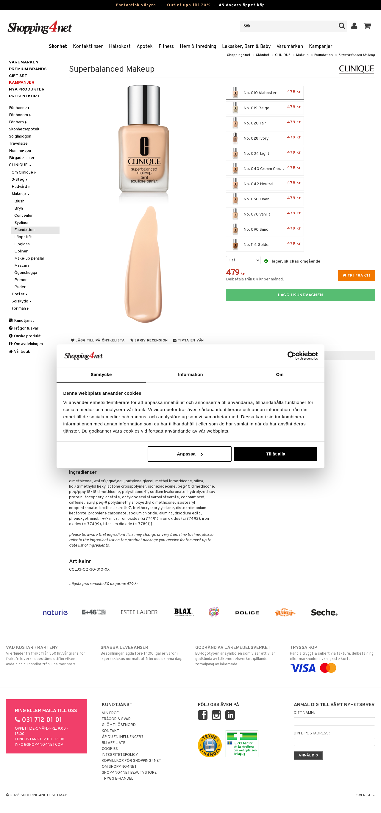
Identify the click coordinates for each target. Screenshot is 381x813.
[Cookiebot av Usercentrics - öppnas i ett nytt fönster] (292, 355)
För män (21, 308)
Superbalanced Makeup (356, 55)
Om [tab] (279, 374)
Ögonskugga (25, 272)
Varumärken (290, 47)
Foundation (323, 55)
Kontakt (110, 731)
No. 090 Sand (265, 229)
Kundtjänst (21, 320)
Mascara (21, 265)
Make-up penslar (29, 258)
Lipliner (21, 251)
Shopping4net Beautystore (129, 772)
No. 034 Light (265, 154)
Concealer (23, 215)
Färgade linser (22, 157)
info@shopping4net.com (39, 744)
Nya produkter (27, 89)
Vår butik (19, 351)
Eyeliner (21, 222)
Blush (19, 201)
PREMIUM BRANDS (27, 69)
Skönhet (58, 47)
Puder (20, 287)
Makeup (302, 55)
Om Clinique (24, 172)
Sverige (365, 795)
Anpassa (190, 453)
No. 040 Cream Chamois (265, 169)
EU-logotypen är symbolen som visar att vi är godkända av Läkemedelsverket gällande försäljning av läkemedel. (237, 656)
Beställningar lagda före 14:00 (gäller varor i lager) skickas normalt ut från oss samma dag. (143, 653)
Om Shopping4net (119, 766)
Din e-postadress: (312, 733)
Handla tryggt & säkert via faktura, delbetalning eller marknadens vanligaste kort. (332, 658)
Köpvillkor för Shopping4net (131, 761)
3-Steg (20, 179)
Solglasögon (20, 136)
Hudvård (21, 186)
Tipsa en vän (188, 340)
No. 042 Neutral (265, 184)
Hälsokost (120, 47)
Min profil (112, 713)
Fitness (166, 47)
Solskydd (22, 301)
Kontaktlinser (88, 47)
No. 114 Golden (265, 245)
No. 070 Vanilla (265, 214)
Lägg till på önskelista (98, 340)
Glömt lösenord (119, 725)
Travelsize (18, 143)
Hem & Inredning (198, 47)
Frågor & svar (23, 328)
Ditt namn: (304, 713)
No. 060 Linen (265, 199)
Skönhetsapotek (24, 129)
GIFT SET (18, 76)
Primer (20, 280)
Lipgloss (22, 244)
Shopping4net (238, 55)
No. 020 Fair (265, 123)
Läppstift (23, 237)
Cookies (110, 749)
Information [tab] (190, 374)
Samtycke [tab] (101, 374)
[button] (367, 26)
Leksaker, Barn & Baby (246, 47)
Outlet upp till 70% (188, 5)
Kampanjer (320, 47)
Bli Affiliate (113, 743)
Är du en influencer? (122, 737)
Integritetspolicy (120, 755)
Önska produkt (25, 336)
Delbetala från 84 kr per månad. (255, 279)
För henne (20, 107)
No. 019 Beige (265, 108)
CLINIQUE (283, 55)
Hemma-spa (20, 150)
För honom (20, 115)
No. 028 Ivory (265, 138)
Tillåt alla (275, 453)
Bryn (18, 208)
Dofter (20, 294)
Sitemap (59, 795)
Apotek (145, 47)
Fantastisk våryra (136, 5)
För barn (18, 122)
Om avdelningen (26, 344)
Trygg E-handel (117, 778)
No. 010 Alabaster (265, 93)
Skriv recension (149, 340)
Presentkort (24, 96)
